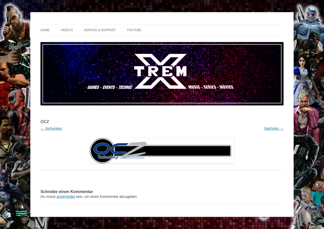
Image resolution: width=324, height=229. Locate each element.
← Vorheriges (51, 128)
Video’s (67, 30)
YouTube (134, 30)
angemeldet (65, 197)
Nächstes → (274, 128)
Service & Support (100, 30)
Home (45, 30)
